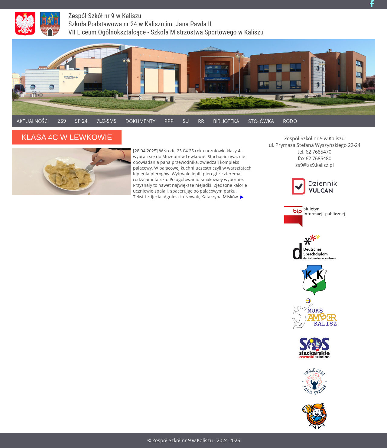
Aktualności (33, 121)
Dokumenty (140, 121)
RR (201, 121)
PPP (169, 121)
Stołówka (261, 121)
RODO (290, 121)
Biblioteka (226, 121)
